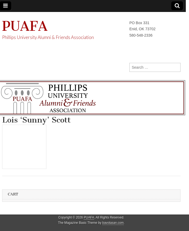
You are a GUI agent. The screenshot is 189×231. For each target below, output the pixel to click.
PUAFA (25, 26)
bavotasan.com (113, 223)
